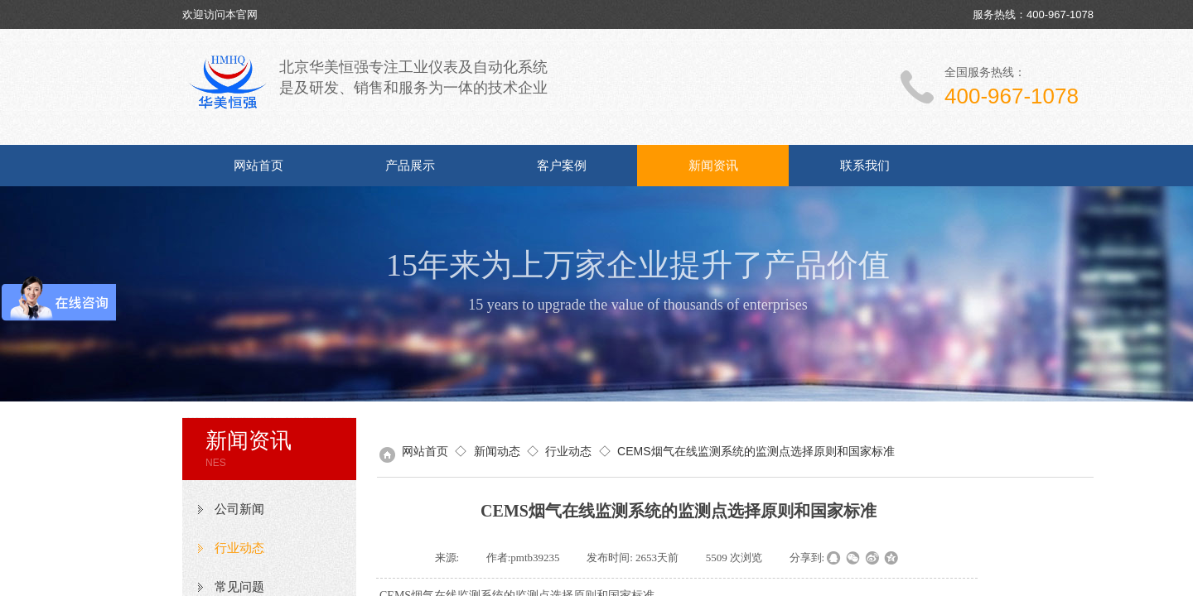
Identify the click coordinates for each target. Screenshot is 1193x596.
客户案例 (562, 165)
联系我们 (865, 165)
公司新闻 (239, 509)
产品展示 (410, 165)
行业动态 (239, 548)
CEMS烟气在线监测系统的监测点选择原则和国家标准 (755, 451)
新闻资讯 (713, 165)
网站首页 (258, 165)
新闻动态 (497, 451)
